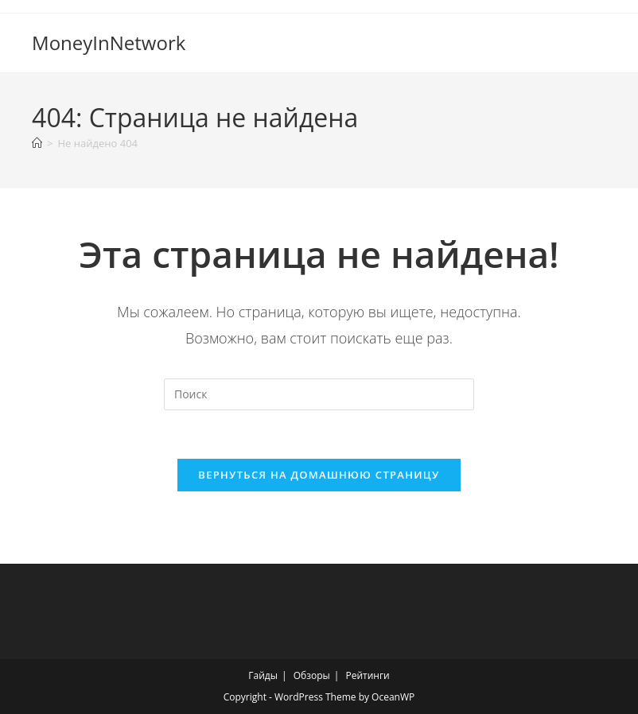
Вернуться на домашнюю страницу (318, 475)
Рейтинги (367, 675)
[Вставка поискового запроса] (319, 394)
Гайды (263, 675)
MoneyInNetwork (108, 42)
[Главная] (37, 143)
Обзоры (312, 675)
